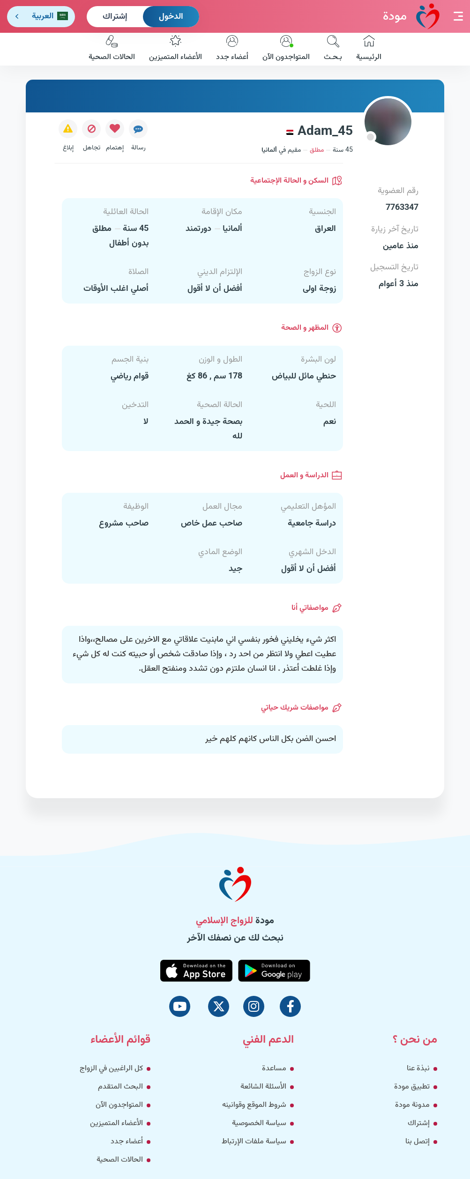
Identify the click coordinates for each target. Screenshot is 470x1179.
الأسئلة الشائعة (263, 1087)
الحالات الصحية (112, 49)
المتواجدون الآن (286, 49)
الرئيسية (368, 49)
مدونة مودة (412, 1105)
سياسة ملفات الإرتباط (254, 1142)
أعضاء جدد (232, 49)
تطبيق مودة (412, 1087)
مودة (411, 16)
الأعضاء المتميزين (175, 49)
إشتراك (115, 16)
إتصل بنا (417, 1142)
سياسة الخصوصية (259, 1123)
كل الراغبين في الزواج (111, 1069)
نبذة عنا (418, 1069)
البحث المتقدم (120, 1087)
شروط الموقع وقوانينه (254, 1105)
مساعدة (274, 1069)
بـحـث (333, 49)
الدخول (171, 16)
